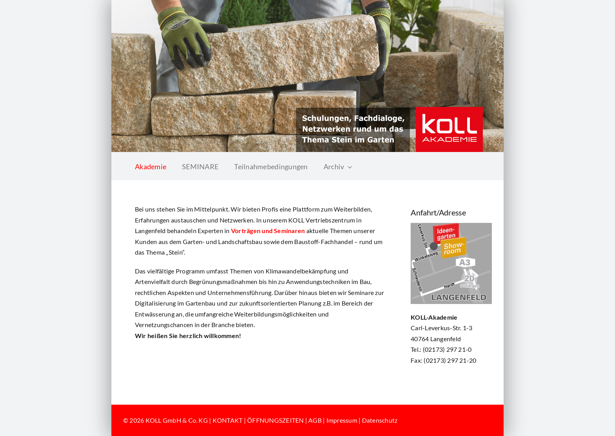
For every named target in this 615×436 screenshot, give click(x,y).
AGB (315, 420)
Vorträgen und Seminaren (268, 230)
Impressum (341, 420)
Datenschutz (380, 420)
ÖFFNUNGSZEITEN (275, 420)
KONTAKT (228, 420)
